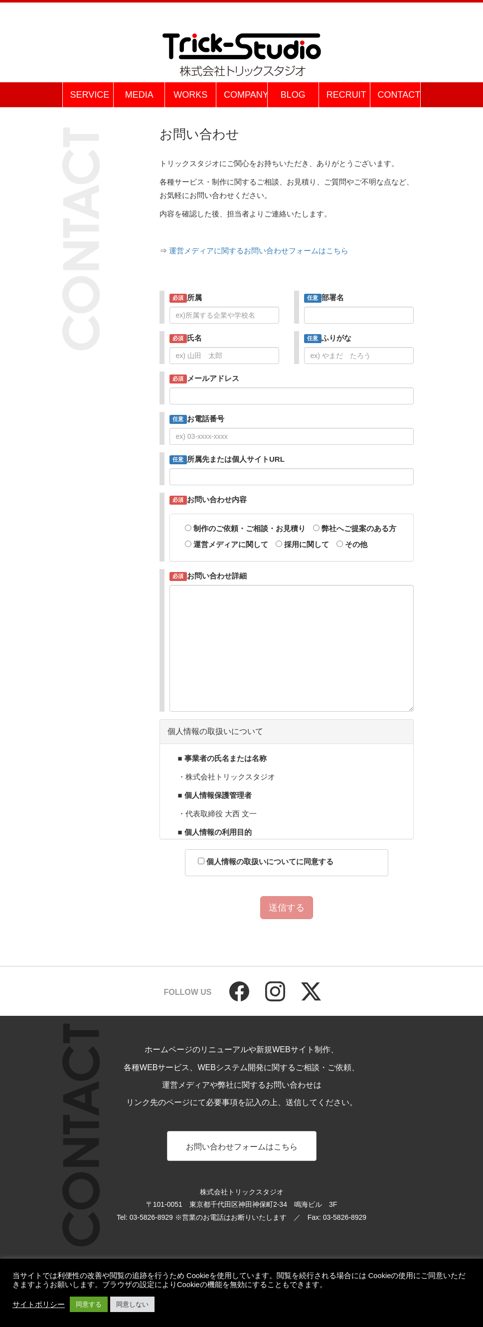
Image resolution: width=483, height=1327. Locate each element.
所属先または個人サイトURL (227, 459)
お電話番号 (197, 419)
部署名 (324, 298)
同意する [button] (89, 1304)
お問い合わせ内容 (208, 500)
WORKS (190, 95)
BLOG (293, 95)
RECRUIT (346, 95)
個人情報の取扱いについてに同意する (261, 861)
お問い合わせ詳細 (208, 576)
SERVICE (90, 95)
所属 (185, 298)
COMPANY (245, 95)
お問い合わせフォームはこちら (242, 1146)
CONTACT (399, 95)
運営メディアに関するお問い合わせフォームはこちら (258, 250)
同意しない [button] (132, 1304)
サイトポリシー (38, 1305)
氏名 (185, 338)
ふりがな (328, 338)
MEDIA (139, 95)
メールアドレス (204, 378)
